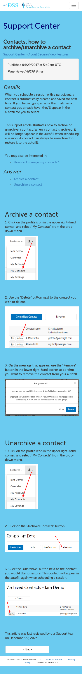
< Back (27, 649)
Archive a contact (26, 179)
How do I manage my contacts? (36, 162)
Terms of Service (53, 659)
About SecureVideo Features (48, 54)
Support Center (14, 54)
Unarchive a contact (28, 184)
